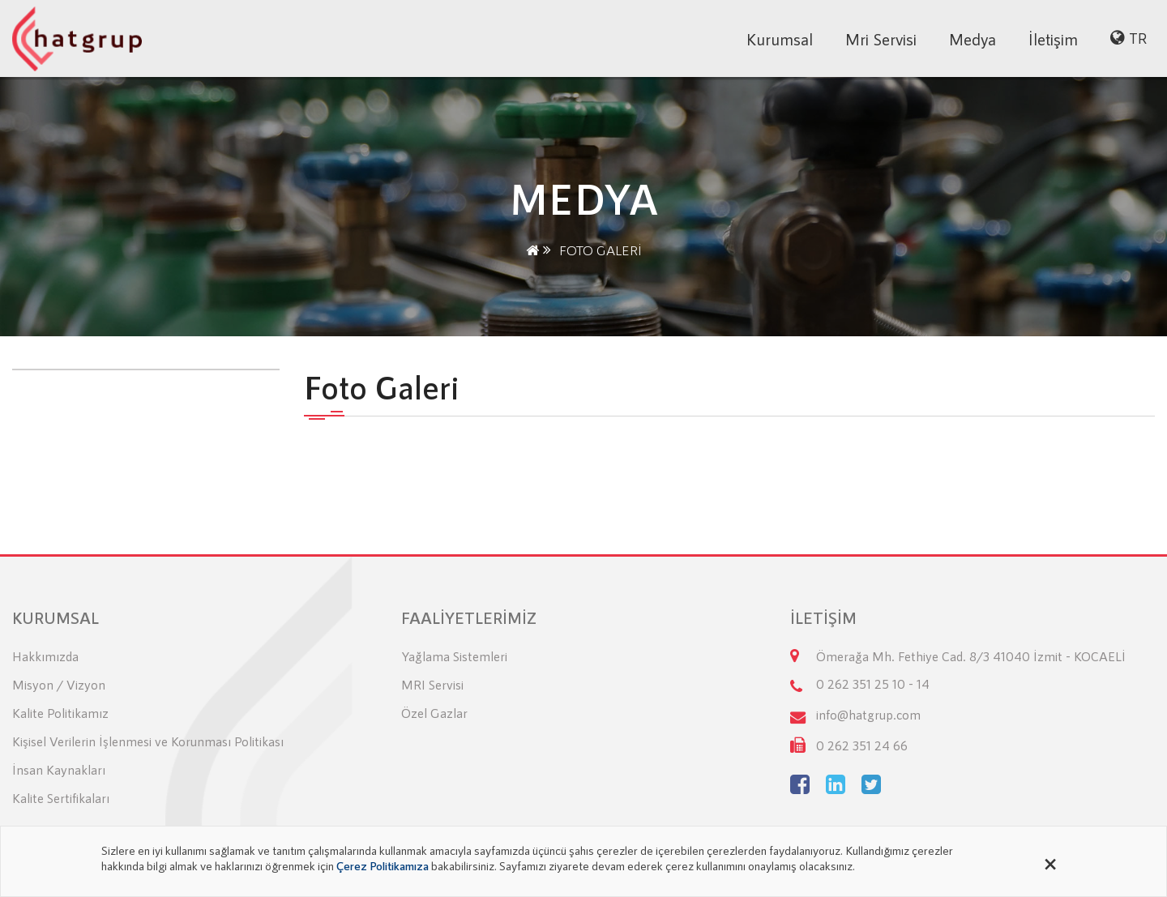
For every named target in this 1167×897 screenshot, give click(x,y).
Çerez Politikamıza (382, 865)
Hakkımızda (45, 656)
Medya (972, 39)
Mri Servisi (881, 39)
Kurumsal (779, 39)
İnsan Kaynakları (58, 769)
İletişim (1053, 39)
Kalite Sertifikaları (60, 797)
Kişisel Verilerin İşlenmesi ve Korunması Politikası (148, 741)
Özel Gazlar (434, 712)
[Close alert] (1050, 861)
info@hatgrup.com (868, 714)
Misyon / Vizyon (58, 684)
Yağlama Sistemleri (454, 656)
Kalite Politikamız (60, 712)
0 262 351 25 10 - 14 (873, 683)
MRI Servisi (432, 684)
